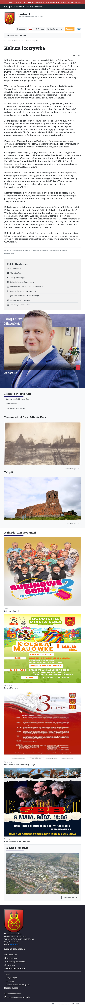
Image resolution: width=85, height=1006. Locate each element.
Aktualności (11, 954)
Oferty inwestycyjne (16, 277)
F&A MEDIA (75, 1004)
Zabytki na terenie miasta (15, 408)
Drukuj (77, 55)
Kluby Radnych (11, 978)
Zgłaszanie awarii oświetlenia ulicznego (23, 296)
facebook (21, 29)
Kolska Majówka (11, 688)
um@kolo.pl (14, 944)
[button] (11, 873)
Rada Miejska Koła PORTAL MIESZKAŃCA (25, 286)
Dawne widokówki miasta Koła (17, 399)
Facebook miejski (13, 993)
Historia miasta (11, 403)
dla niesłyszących (55, 29)
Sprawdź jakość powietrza (18, 300)
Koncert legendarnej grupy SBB (17, 841)
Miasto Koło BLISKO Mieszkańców (21, 291)
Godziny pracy (14, 268)
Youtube (40, 29)
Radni (7, 974)
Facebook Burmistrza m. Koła (17, 997)
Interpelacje (10, 981)
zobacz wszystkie (72, 468)
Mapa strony (11, 958)
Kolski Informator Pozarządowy (21, 282)
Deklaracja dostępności (15, 962)
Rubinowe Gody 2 (11, 611)
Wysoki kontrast (16, 7)
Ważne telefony (14, 273)
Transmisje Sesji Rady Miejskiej (17, 985)
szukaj (69, 29)
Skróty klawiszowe (34, 7)
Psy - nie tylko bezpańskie (18, 305)
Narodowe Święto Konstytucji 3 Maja (19, 765)
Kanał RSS (10, 965)
